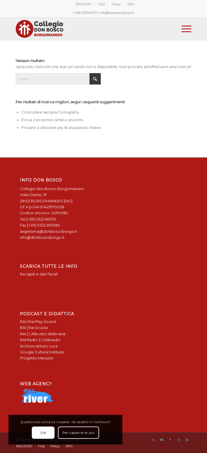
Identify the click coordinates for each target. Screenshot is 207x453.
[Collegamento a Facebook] (170, 439)
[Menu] (183, 28)
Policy (116, 4)
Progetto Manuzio (36, 358)
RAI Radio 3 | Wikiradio (40, 339)
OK (43, 433)
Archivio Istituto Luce (39, 346)
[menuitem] (84, 4)
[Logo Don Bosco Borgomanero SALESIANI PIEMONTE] (86, 28)
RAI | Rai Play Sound (38, 321)
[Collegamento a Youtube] (161, 439)
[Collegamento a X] (153, 439)
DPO (130, 4)
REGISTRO (83, 4)
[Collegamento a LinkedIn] (187, 439)
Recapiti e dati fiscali (39, 274)
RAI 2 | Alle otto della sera (42, 333)
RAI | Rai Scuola (34, 327)
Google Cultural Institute (42, 352)
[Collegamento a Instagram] (178, 439)
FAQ (101, 4)
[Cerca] (58, 79)
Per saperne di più (78, 433)
